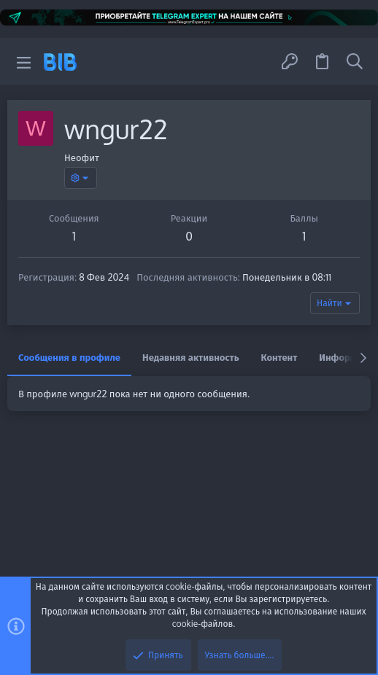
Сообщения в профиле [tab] (69, 357)
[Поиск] (355, 61)
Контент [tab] (279, 357)
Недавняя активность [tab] (190, 357)
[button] (23, 61)
